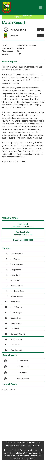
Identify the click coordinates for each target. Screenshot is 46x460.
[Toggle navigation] (40, 7)
